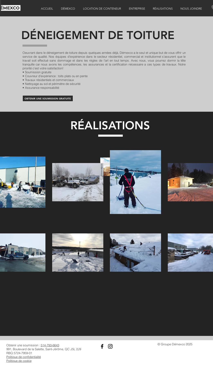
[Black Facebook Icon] (102, 346)
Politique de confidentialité (23, 357)
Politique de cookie (19, 361)
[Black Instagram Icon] (110, 346)
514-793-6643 (50, 345)
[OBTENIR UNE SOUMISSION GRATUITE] (48, 98)
